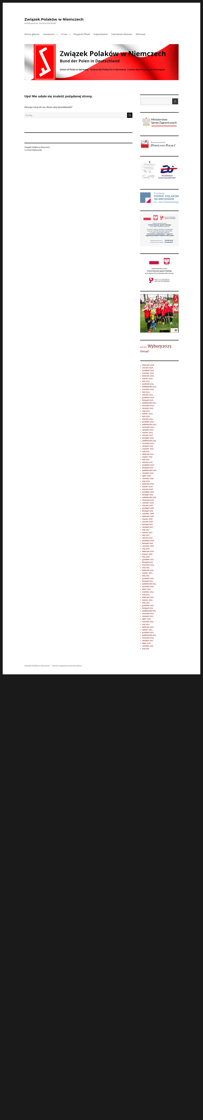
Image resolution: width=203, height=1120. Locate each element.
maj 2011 (145, 649)
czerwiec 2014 (148, 592)
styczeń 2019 (147, 505)
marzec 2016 (147, 554)
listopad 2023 (147, 400)
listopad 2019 (147, 495)
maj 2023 (146, 411)
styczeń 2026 (147, 368)
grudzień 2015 (148, 559)
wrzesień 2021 (148, 443)
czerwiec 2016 (148, 546)
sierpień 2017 (147, 527)
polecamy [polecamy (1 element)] (143, 347)
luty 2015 (146, 576)
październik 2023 (149, 403)
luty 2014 (146, 603)
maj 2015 (146, 568)
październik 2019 (149, 497)
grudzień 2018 (148, 508)
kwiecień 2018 (148, 516)
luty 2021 (146, 460)
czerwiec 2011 (147, 646)
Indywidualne (100, 34)
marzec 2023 (147, 414)
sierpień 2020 (147, 473)
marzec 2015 (147, 573)
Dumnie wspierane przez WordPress (67, 666)
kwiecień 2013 (148, 627)
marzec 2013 (147, 630)
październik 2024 (149, 387)
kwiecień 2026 (148, 365)
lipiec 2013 (146, 619)
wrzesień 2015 (148, 565)
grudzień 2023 (148, 397)
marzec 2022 (147, 433)
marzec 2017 (147, 532)
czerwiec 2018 (148, 514)
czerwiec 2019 (148, 503)
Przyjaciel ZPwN (82, 34)
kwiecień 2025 (148, 376)
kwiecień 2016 (148, 551)
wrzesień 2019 (148, 500)
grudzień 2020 (148, 465)
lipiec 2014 (146, 589)
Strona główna (31, 34)
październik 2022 (149, 424)
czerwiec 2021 (148, 449)
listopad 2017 (147, 524)
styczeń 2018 (147, 522)
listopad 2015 (147, 562)
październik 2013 (149, 611)
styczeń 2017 (147, 538)
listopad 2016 (147, 543)
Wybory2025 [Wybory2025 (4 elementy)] (159, 346)
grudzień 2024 (148, 384)
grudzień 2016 (148, 541)
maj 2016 (146, 549)
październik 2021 (149, 441)
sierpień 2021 (147, 446)
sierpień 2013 (147, 616)
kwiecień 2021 (148, 454)
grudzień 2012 (148, 632)
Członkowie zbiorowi (121, 34)
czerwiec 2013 (148, 622)
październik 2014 (149, 584)
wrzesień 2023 (148, 406)
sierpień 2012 (147, 640)
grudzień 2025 (148, 370)
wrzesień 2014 (148, 586)
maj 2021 (146, 451)
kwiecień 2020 (148, 484)
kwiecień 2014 (148, 597)
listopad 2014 (147, 581)
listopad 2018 (147, 511)
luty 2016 (146, 557)
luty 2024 (146, 392)
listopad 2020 (147, 468)
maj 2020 (146, 481)
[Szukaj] (175, 101)
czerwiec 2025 (148, 373)
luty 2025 (146, 381)
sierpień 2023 (147, 408)
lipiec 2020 (146, 476)
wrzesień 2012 (148, 638)
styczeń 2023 (147, 419)
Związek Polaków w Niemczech (54, 19)
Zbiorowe (140, 34)
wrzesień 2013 (148, 613)
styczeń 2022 (147, 435)
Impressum (49, 34)
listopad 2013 (147, 608)
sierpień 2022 (147, 430)
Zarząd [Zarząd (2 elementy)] (144, 351)
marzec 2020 (147, 487)
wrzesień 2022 (148, 427)
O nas (64, 34)
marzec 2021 (147, 457)
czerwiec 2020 (148, 478)
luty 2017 (146, 535)
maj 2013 (145, 624)
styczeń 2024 (147, 395)
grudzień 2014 (148, 578)
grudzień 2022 (148, 422)
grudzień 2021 (148, 438)
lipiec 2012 (146, 643)
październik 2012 (149, 635)
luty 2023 (146, 416)
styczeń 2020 (147, 489)
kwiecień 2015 (148, 570)
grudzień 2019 (148, 492)
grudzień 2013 (148, 605)
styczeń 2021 (147, 462)
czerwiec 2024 (148, 389)
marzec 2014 (147, 600)
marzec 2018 (147, 519)
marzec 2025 (147, 378)
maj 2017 (146, 530)
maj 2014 (146, 595)
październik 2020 (149, 470)
